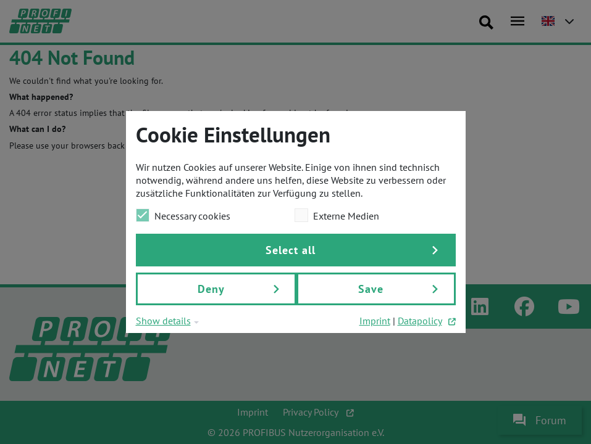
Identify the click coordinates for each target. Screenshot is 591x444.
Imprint (374, 320)
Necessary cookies (183, 215)
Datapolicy (420, 320)
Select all (291, 250)
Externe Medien (337, 215)
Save (371, 289)
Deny (211, 289)
